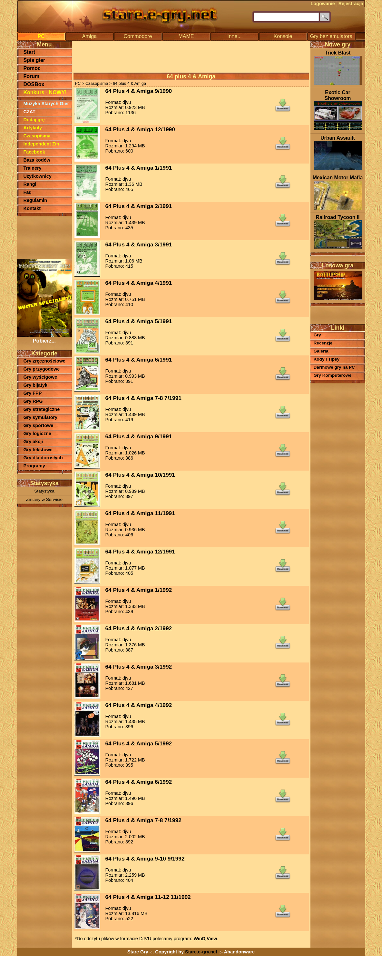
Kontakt (32, 208)
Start (29, 52)
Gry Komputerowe (333, 375)
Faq (28, 192)
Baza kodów (37, 160)
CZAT (29, 111)
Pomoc (32, 68)
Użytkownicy (38, 176)
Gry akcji (33, 441)
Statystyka (44, 491)
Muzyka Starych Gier (46, 103)
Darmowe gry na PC (334, 367)
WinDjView (205, 938)
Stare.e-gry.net (201, 951)
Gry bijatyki (36, 385)
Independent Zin (41, 143)
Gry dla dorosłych (43, 457)
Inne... (234, 36)
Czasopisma (37, 135)
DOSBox (34, 84)
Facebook (34, 151)
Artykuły (33, 127)
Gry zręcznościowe (44, 360)
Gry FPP (33, 393)
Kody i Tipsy (327, 359)
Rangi (30, 184)
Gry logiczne (37, 433)
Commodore (137, 36)
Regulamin (35, 200)
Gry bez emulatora (331, 36)
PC (40, 36)
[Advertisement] (44, 237)
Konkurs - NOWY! (45, 92)
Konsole (283, 36)
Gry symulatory (41, 417)
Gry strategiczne (42, 409)
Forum (32, 76)
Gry (317, 335)
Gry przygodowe (42, 369)
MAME (186, 36)
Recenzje (323, 343)
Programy (34, 465)
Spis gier (34, 60)
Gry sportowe (39, 425)
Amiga (89, 36)
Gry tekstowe (38, 449)
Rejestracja (350, 3)
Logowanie (323, 3)
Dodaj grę (34, 119)
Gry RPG (33, 401)
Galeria (321, 351)
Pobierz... (44, 338)
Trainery (33, 168)
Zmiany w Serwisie (44, 499)
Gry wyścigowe (40, 377)
